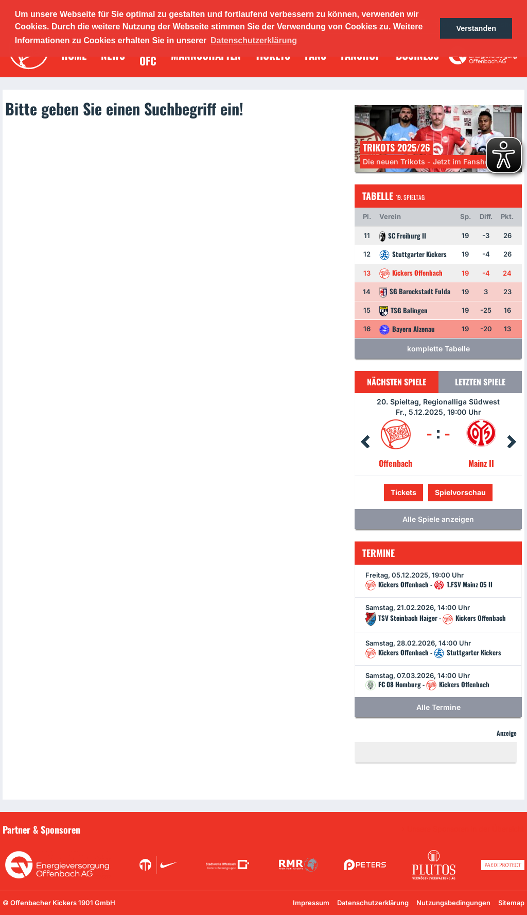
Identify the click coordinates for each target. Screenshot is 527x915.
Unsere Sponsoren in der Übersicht (465, 829)
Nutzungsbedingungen (453, 903)
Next (511, 442)
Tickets (403, 492)
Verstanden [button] (476, 28)
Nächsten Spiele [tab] (396, 382)
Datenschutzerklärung (373, 903)
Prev (365, 442)
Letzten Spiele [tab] (480, 382)
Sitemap (511, 903)
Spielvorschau (460, 492)
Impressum (311, 903)
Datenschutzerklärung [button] (253, 40)
